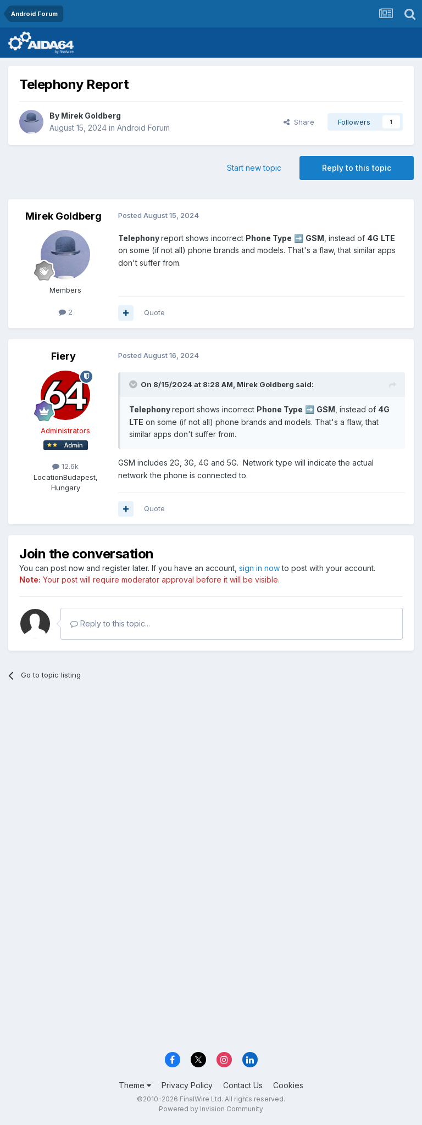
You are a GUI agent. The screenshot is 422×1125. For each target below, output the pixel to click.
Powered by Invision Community (211, 1109)
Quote (154, 312)
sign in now (259, 568)
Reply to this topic (356, 167)
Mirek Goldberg (91, 115)
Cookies (288, 1085)
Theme (135, 1085)
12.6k (65, 466)
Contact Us (243, 1085)
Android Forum (143, 127)
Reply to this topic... (110, 623)
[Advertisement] (211, 774)
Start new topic (254, 167)
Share (299, 121)
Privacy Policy (187, 1085)
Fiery (63, 356)
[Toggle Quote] (134, 384)
